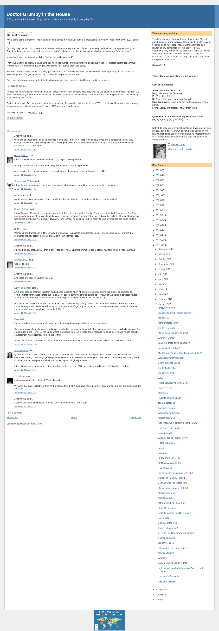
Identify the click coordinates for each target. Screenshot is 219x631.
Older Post (136, 417)
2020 (158, 200)
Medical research (18, 35)
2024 (158, 180)
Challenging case (166, 538)
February (163, 299)
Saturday (162, 453)
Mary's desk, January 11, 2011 (173, 488)
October (162, 259)
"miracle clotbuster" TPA (89, 103)
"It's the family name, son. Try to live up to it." (180, 353)
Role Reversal (165, 468)
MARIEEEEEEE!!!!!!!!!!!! (169, 463)
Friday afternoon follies (169, 458)
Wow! (160, 378)
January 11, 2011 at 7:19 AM (25, 149)
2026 (158, 170)
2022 (158, 190)
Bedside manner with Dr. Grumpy (174, 513)
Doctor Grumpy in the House (38, 14)
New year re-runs (166, 581)
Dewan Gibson (21, 209)
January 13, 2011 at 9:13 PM (25, 393)
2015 (158, 225)
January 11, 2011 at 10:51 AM (25, 223)
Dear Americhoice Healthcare (172, 483)
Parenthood (163, 518)
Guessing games (166, 408)
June (161, 279)
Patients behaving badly (170, 398)
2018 (158, 210)
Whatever (163, 558)
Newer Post (12, 417)
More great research (168, 323)
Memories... (164, 318)
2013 (158, 235)
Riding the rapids (166, 443)
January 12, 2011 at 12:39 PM (25, 344)
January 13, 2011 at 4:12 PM (25, 370)
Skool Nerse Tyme (167, 508)
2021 (158, 195)
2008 (158, 599)
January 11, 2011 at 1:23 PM (25, 254)
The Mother (20, 376)
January (162, 304)
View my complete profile (180, 149)
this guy (22, 86)
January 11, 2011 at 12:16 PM (25, 240)
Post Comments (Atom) (31, 423)
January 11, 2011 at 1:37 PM (25, 282)
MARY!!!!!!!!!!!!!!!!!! (166, 308)
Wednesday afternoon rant (171, 358)
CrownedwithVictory (24, 181)
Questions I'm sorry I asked (171, 478)
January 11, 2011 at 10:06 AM (25, 203)
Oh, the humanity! (167, 328)
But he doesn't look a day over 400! (175, 473)
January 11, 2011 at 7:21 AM (25, 175)
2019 (158, 205)
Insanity (162, 448)
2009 (158, 594)
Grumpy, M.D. (21, 155)
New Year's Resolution (169, 576)
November (163, 254)
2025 (158, 175)
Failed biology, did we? (169, 348)
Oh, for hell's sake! (167, 368)
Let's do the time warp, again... (173, 548)
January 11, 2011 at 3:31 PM (25, 313)
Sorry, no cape (165, 433)
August (162, 269)
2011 (158, 245)
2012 (158, 240)
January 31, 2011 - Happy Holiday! (175, 313)
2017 (158, 215)
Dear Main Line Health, (169, 428)
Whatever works (166, 338)
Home (74, 417)
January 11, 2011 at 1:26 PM (25, 268)
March (161, 294)
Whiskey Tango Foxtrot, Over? (173, 438)
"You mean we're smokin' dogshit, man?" (178, 423)
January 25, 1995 (166, 373)
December (163, 249)
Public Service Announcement (173, 383)
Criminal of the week (168, 523)
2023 (158, 185)
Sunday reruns (165, 388)
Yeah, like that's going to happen (174, 343)
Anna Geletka (21, 350)
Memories (163, 393)
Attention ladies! (166, 553)
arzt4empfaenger (22, 288)
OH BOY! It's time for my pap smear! (176, 533)
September (164, 264)
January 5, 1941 (166, 543)
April (161, 289)
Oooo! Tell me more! (168, 528)
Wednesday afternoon (169, 413)
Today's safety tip (166, 403)
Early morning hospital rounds (172, 563)
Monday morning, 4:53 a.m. (171, 503)
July (160, 274)
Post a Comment (15, 412)
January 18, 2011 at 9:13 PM (25, 407)
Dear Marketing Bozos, (169, 363)
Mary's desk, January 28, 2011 (173, 333)
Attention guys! (165, 498)
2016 (158, 220)
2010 (158, 589)
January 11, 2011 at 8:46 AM (25, 189)
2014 (158, 230)
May (160, 284)
